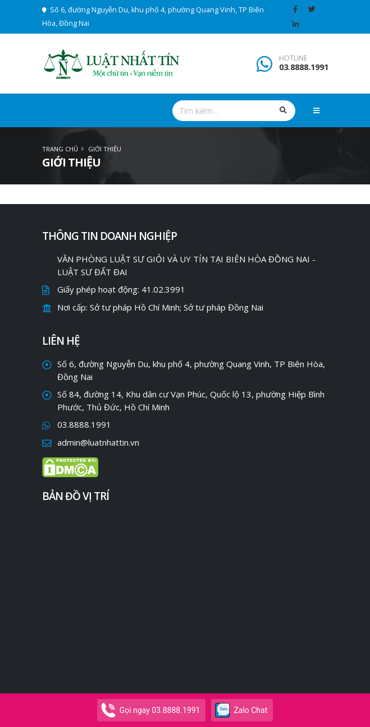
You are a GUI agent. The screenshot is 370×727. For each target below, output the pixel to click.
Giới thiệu (104, 149)
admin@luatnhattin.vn (98, 442)
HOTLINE (293, 58)
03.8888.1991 (303, 67)
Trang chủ (60, 149)
